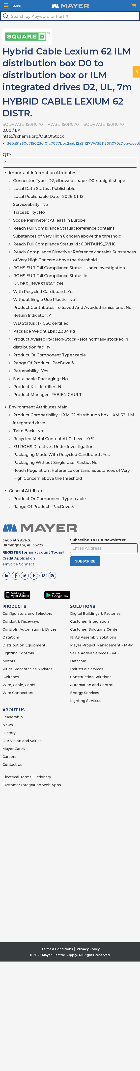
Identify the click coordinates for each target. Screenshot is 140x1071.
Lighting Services (85, 700)
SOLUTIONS (82, 606)
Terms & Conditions (57, 949)
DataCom (10, 637)
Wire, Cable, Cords (18, 685)
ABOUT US (13, 710)
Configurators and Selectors (27, 613)
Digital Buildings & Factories (95, 613)
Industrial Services (86, 669)
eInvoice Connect (18, 564)
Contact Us (12, 764)
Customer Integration (89, 621)
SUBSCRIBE (85, 561)
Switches (10, 677)
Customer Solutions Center (94, 629)
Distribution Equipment (23, 645)
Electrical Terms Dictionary (26, 777)
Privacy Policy (88, 949)
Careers (9, 756)
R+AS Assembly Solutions (93, 637)
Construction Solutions (91, 677)
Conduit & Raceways (20, 621)
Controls (26, 653)
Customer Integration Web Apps (31, 785)
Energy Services (84, 693)
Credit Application (18, 558)
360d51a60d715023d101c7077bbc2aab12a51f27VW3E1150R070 (73, 143)
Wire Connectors (17, 693)
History (9, 733)
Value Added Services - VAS (94, 653)
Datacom (78, 661)
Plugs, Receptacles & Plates (27, 669)
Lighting (10, 653)
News (7, 725)
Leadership (12, 717)
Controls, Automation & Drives (29, 629)
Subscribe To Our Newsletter (98, 540)
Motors (8, 661)
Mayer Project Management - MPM (102, 645)
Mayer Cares (13, 749)
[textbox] (70, 16)
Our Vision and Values (22, 741)
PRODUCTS (14, 606)
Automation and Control (91, 685)
